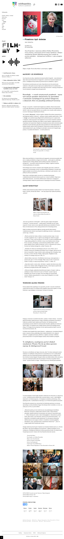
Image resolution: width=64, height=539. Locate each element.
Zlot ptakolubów (7, 96)
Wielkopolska (4, 12)
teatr (3, 20)
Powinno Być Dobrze (27, 521)
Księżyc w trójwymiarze (33, 496)
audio (3, 26)
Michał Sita (34, 520)
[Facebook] (24, 504)
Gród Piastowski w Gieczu (9, 73)
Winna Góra (4, 17)
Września (41, 521)
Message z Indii (32, 494)
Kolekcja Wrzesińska (27, 520)
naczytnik (4, 29)
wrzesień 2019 (35, 521)
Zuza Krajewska (47, 521)
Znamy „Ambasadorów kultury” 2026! (11, 80)
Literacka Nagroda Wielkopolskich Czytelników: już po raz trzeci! (11, 88)
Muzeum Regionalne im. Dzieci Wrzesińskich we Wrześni (48, 520)
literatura (4, 18)
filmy (3, 27)
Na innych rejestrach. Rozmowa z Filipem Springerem (39, 493)
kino (3, 24)
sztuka (4, 21)
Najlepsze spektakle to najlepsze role (12, 103)
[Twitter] (26, 504)
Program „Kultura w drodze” (7, 15)
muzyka (3, 23)
